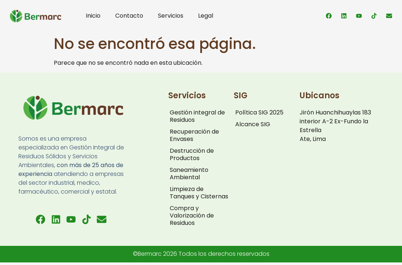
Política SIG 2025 (259, 112)
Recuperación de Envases (194, 135)
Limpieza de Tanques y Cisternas (199, 193)
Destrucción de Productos (192, 154)
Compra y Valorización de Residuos (192, 215)
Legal (205, 15)
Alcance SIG (252, 124)
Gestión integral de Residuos (197, 116)
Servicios (170, 15)
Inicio (93, 15)
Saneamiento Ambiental (189, 173)
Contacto (129, 15)
